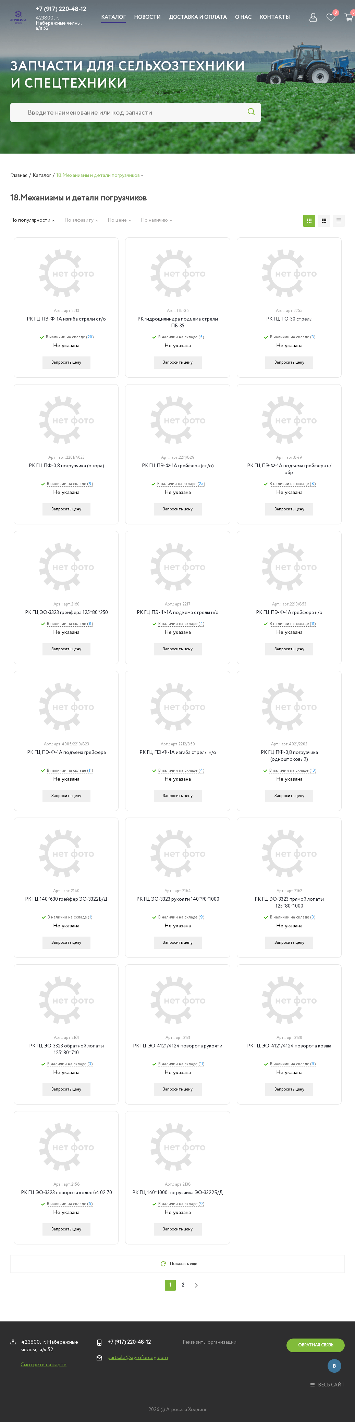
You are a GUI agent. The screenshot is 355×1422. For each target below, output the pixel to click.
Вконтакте (334, 1366)
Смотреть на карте (43, 1365)
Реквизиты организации (209, 1342)
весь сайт (327, 1385)
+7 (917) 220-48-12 (61, 9)
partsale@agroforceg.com (138, 1357)
